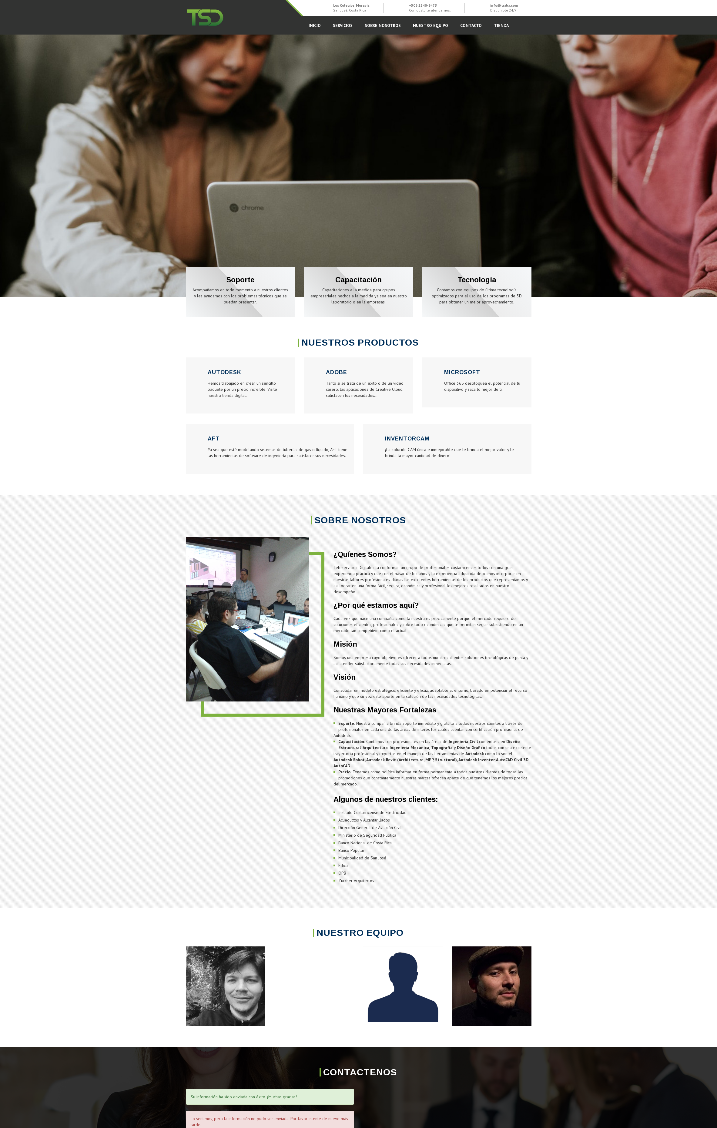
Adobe (336, 372)
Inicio (315, 25)
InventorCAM (407, 439)
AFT (214, 439)
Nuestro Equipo (430, 25)
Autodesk (224, 372)
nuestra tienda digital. (227, 395)
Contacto (471, 25)
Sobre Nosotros (383, 25)
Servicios (343, 25)
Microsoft (462, 372)
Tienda (501, 25)
